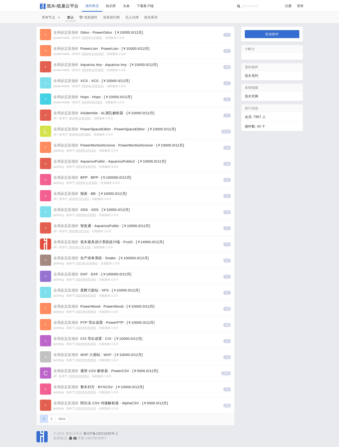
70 (227, 357)
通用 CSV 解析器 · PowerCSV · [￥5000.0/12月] (106, 371)
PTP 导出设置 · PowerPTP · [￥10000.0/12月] (104, 322)
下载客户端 (145, 6)
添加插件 (272, 34)
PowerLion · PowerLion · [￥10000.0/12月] (102, 48)
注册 (288, 6)
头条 (126, 6)
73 (227, 212)
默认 (70, 17)
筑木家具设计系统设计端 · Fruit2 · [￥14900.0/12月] (109, 242)
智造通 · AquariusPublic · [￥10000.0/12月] (102, 226)
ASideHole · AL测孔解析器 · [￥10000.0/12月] (104, 113)
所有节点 (51, 17)
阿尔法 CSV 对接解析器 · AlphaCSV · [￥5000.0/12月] (111, 403)
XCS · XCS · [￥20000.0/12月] (92, 81)
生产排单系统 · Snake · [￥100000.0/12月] (101, 258)
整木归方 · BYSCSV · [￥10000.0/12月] (99, 387)
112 (226, 131)
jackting (59, 150)
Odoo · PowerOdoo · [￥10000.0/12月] (98, 32)
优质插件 (88, 17)
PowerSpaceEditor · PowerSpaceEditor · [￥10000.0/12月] (115, 129)
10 (227, 67)
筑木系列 (151, 17)
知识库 (111, 6)
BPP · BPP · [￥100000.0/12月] (92, 177)
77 (227, 244)
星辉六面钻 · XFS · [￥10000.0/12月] (97, 290)
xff (55, 118)
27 (227, 260)
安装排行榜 (111, 17)
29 (227, 309)
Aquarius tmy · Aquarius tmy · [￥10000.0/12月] (106, 65)
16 (227, 164)
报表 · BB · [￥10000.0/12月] (90, 193)
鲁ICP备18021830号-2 (100, 433)
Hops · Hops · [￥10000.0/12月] (93, 97)
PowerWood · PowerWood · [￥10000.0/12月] (104, 306)
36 (227, 325)
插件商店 (92, 6)
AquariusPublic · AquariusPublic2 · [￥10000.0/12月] (110, 161)
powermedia (62, 37)
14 (227, 147)
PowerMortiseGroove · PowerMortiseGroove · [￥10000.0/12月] (119, 145)
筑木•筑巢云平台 (59, 6)
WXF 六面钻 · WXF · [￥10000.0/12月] (98, 355)
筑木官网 (251, 96)
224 (226, 373)
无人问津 (132, 17)
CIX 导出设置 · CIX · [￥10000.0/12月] (98, 339)
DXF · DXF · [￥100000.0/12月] (93, 274)
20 (227, 405)
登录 (300, 6)
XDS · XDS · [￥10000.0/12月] (92, 210)
